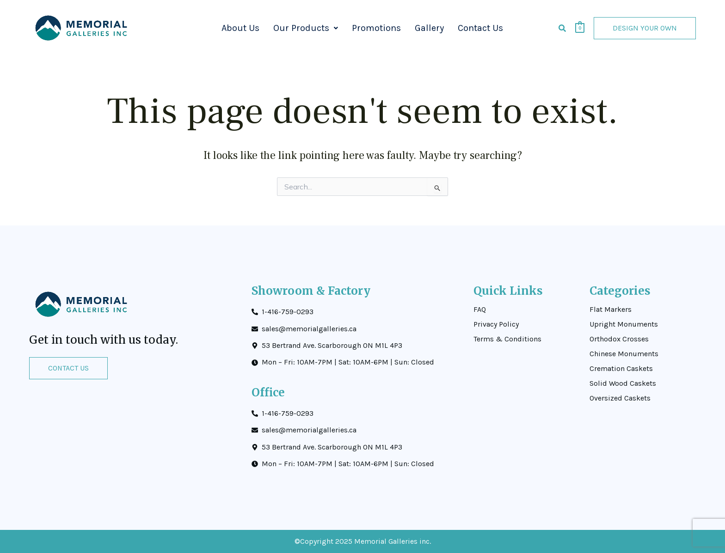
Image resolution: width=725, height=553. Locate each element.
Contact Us (480, 28)
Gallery (429, 28)
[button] (305, 28)
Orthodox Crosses (619, 339)
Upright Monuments (624, 324)
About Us (240, 28)
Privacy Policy (496, 324)
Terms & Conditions (507, 339)
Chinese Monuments (624, 354)
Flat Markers (611, 309)
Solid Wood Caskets (623, 383)
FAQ (479, 309)
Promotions (376, 28)
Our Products (305, 28)
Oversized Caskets (620, 398)
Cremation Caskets (621, 368)
